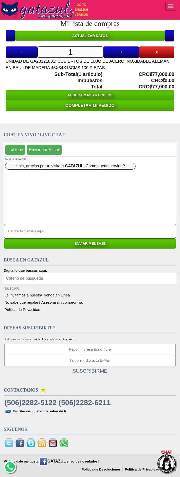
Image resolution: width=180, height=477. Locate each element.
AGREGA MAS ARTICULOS (90, 95)
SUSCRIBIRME (90, 371)
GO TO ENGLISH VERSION (81, 9)
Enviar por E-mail (44, 150)
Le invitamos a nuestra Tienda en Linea (37, 295)
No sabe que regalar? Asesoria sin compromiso (43, 302)
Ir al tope (15, 150)
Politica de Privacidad (22, 309)
